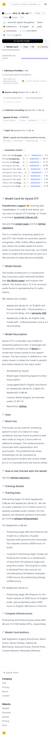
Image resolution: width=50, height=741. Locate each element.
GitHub (23, 406)
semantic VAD (39, 313)
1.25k (21, 17)
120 (43, 13)
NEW (26, 70)
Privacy (5, 687)
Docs (4, 725)
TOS (4, 683)
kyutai (8, 13)
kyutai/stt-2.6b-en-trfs (25, 217)
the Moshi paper (15, 280)
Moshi (34, 348)
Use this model (23, 41)
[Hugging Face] (4, 733)
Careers (6, 695)
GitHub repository (20, 477)
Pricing (5, 721)
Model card (10, 46)
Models (5, 708)
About (5, 691)
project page (22, 223)
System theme (11, 672)
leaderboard (37, 155)
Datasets (6, 712)
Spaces (5, 716)
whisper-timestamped (26, 518)
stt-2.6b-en (21, 13)
